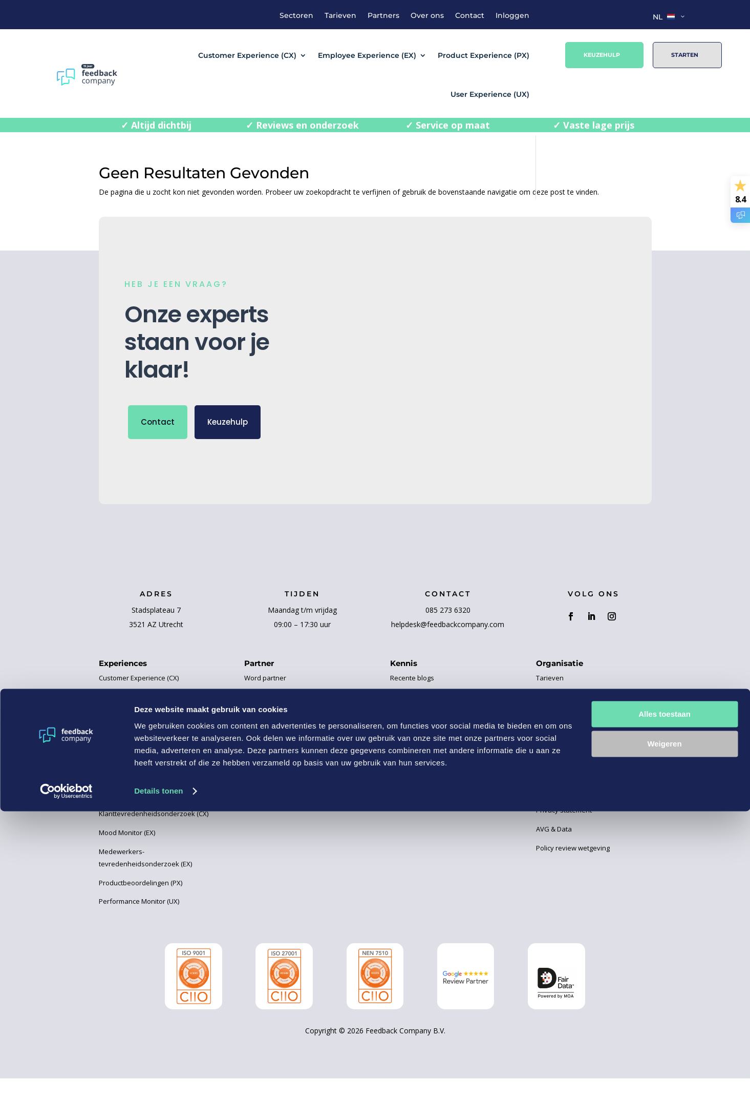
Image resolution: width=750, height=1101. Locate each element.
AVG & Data (554, 851)
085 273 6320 (447, 633)
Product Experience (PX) (483, 55)
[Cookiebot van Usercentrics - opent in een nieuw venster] (66, 1081)
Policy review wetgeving (573, 870)
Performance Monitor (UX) (139, 924)
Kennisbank (408, 757)
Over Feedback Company (575, 719)
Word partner (265, 700)
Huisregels (552, 757)
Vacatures (552, 776)
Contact (469, 16)
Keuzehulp (602, 54)
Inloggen (512, 16)
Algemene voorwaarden (573, 813)
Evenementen (412, 776)
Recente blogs (412, 700)
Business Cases (415, 719)
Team (544, 738)
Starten (684, 54)
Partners (383, 16)
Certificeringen (413, 813)
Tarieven (340, 16)
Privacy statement (564, 832)
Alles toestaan (664, 1004)
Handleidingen (413, 795)
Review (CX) (117, 817)
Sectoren (296, 16)
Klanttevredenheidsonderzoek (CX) (153, 836)
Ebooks (401, 738)
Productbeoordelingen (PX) (140, 905)
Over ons (427, 16)
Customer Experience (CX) (247, 55)
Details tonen (158, 1080)
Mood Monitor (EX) (127, 855)
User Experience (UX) (490, 94)
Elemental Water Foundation (288, 738)
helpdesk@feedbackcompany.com (447, 647)
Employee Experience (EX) (367, 55)
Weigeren (664, 1033)
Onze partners (267, 719)
